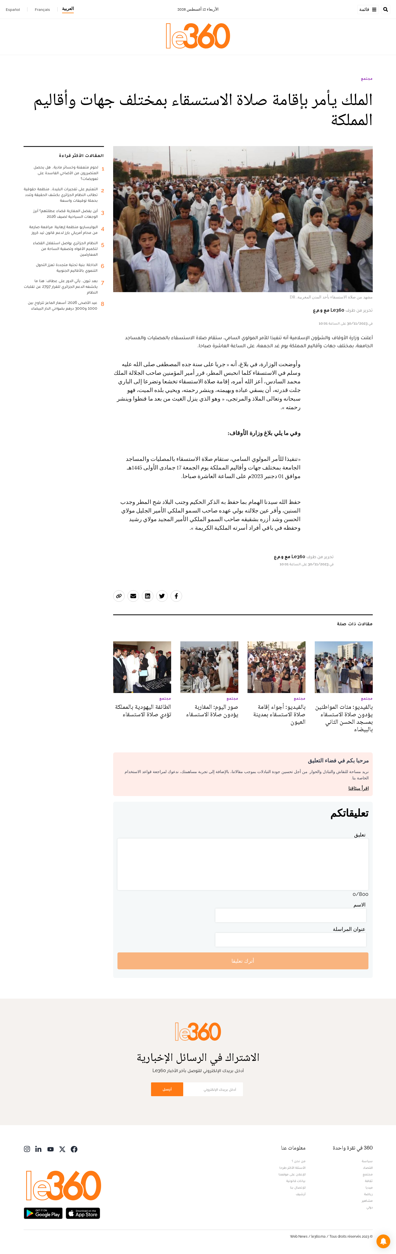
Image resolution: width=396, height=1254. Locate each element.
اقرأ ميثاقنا (358, 788)
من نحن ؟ (299, 1161)
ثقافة (369, 1181)
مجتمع (366, 79)
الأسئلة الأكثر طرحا (292, 1168)
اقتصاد (368, 1168)
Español (13, 9)
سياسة (367, 1161)
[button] (383, 1241)
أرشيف (301, 1194)
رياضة (368, 1194)
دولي (369, 1207)
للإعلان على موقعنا (292, 1174)
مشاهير (367, 1201)
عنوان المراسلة (349, 929)
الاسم (359, 905)
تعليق (360, 835)
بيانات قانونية (296, 1181)
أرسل (167, 1089)
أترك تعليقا (242, 961)
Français (42, 9)
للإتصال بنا (298, 1187)
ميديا (369, 1187)
